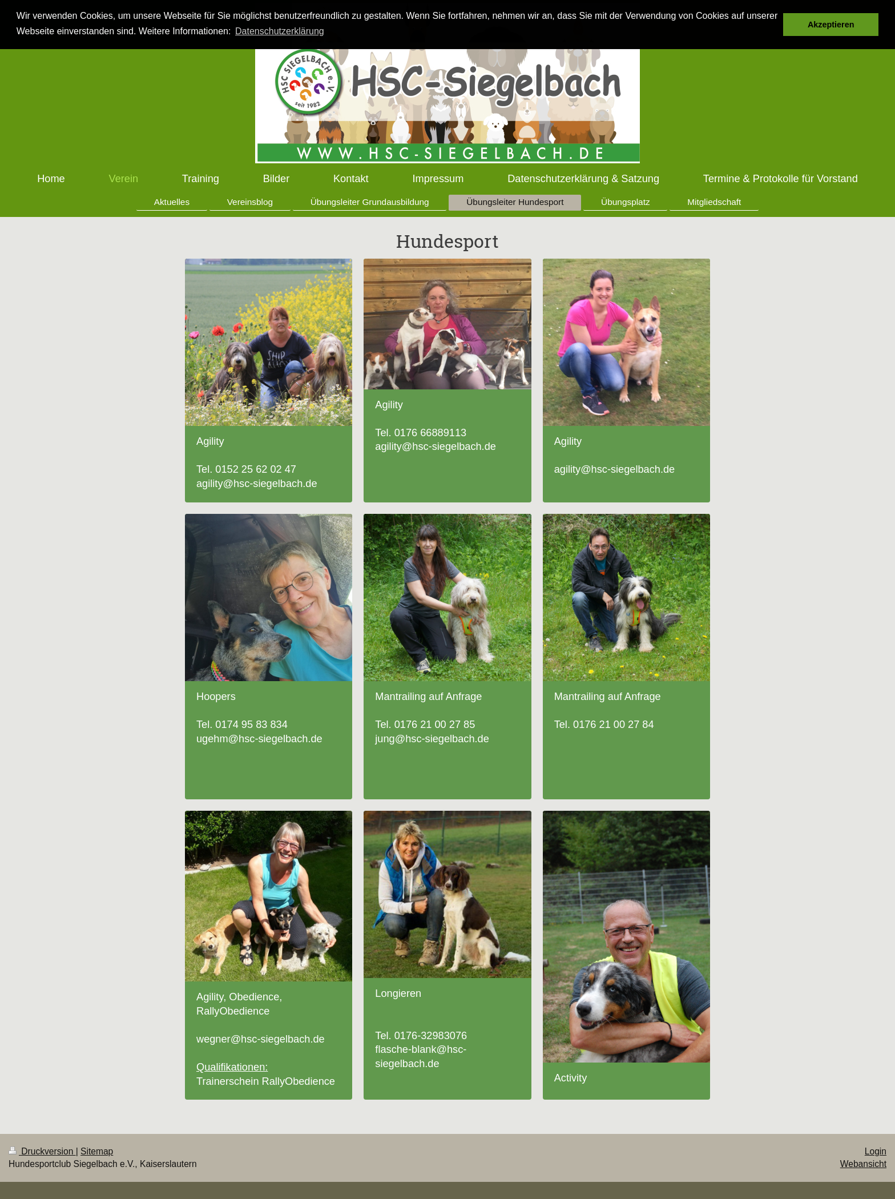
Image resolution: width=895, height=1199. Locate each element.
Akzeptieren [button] (831, 24)
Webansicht (863, 1164)
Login (875, 1151)
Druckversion (42, 1151)
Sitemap (96, 1151)
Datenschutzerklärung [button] (279, 31)
